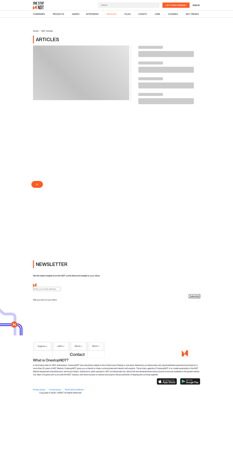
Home (35, 31)
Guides (75, 14)
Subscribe (194, 296)
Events (143, 14)
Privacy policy (39, 389)
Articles (111, 14)
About (77, 346)
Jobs (157, 14)
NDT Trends (192, 14)
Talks (127, 14)
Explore (41, 346)
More (94, 346)
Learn (59, 346)
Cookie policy (55, 389)
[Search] (129, 5)
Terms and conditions (74, 389)
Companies (39, 14)
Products (58, 14)
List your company (176, 5)
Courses (173, 14)
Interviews (92, 14)
